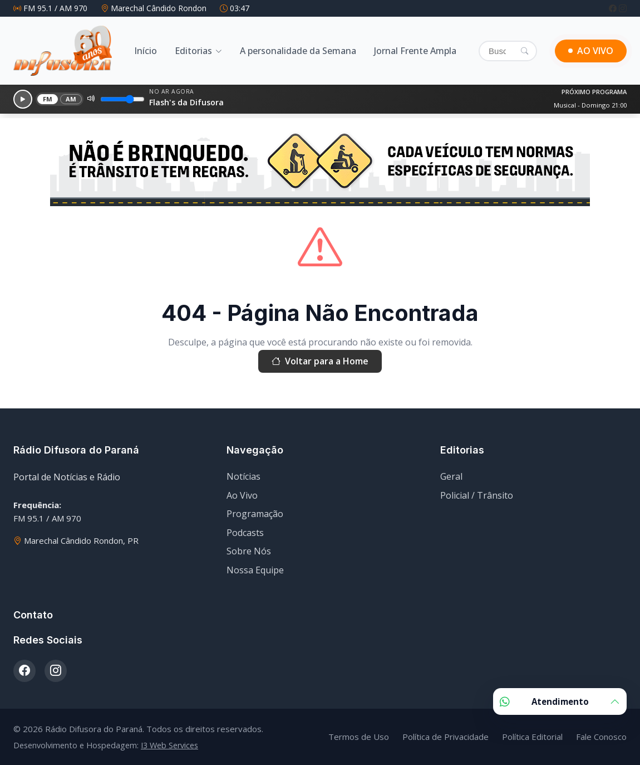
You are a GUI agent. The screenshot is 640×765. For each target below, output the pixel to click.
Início (145, 51)
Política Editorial (532, 736)
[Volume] (122, 99)
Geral (451, 476)
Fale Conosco (601, 736)
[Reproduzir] (22, 99)
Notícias (243, 476)
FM (48, 99)
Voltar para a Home (320, 361)
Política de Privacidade (445, 736)
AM (71, 99)
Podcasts (245, 533)
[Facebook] (614, 8)
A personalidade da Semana (298, 51)
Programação (255, 514)
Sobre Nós (249, 551)
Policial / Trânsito (476, 495)
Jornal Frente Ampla (415, 51)
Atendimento (560, 701)
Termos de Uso (358, 736)
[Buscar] (508, 51)
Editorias (193, 51)
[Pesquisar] (524, 50)
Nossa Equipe (255, 570)
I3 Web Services (169, 745)
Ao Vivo (242, 495)
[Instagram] (623, 8)
